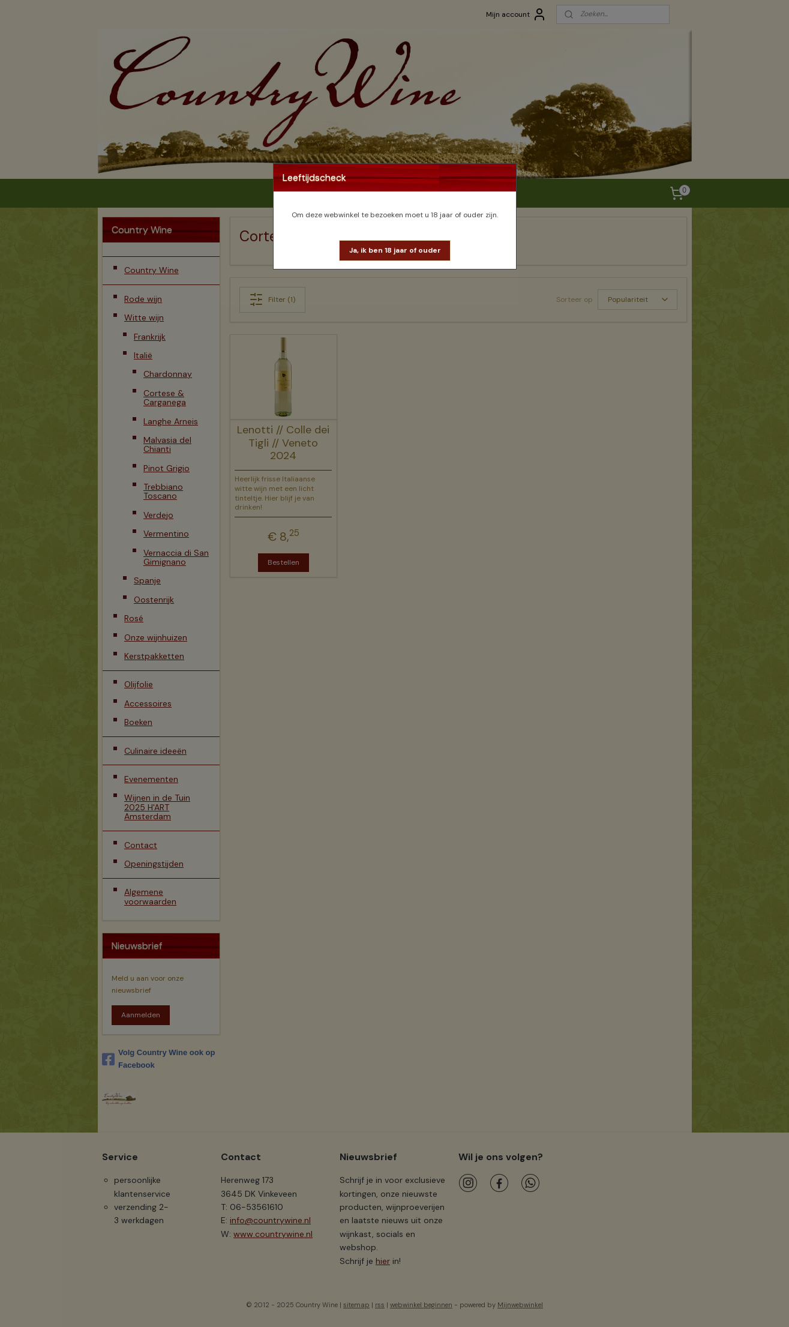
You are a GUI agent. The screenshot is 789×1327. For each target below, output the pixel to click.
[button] (395, 250)
